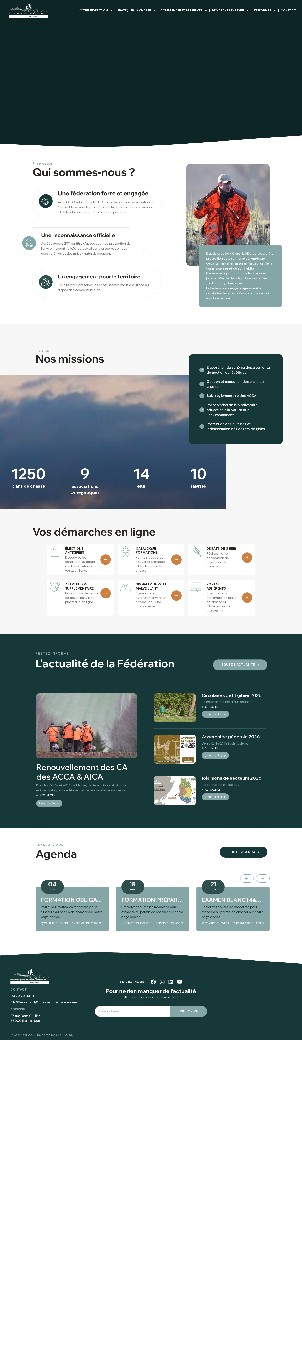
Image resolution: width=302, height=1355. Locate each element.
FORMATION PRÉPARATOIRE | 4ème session (152, 899)
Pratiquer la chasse (136, 10)
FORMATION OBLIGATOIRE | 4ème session (72, 899)
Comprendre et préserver (183, 10)
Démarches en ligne (230, 10)
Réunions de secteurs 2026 (231, 778)
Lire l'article (49, 803)
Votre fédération (96, 10)
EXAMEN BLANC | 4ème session (233, 899)
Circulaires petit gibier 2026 (232, 695)
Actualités (47, 795)
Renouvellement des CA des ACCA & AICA (82, 771)
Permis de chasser (89, 923)
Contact (288, 10)
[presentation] (247, 878)
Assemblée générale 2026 (231, 737)
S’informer (264, 10)
